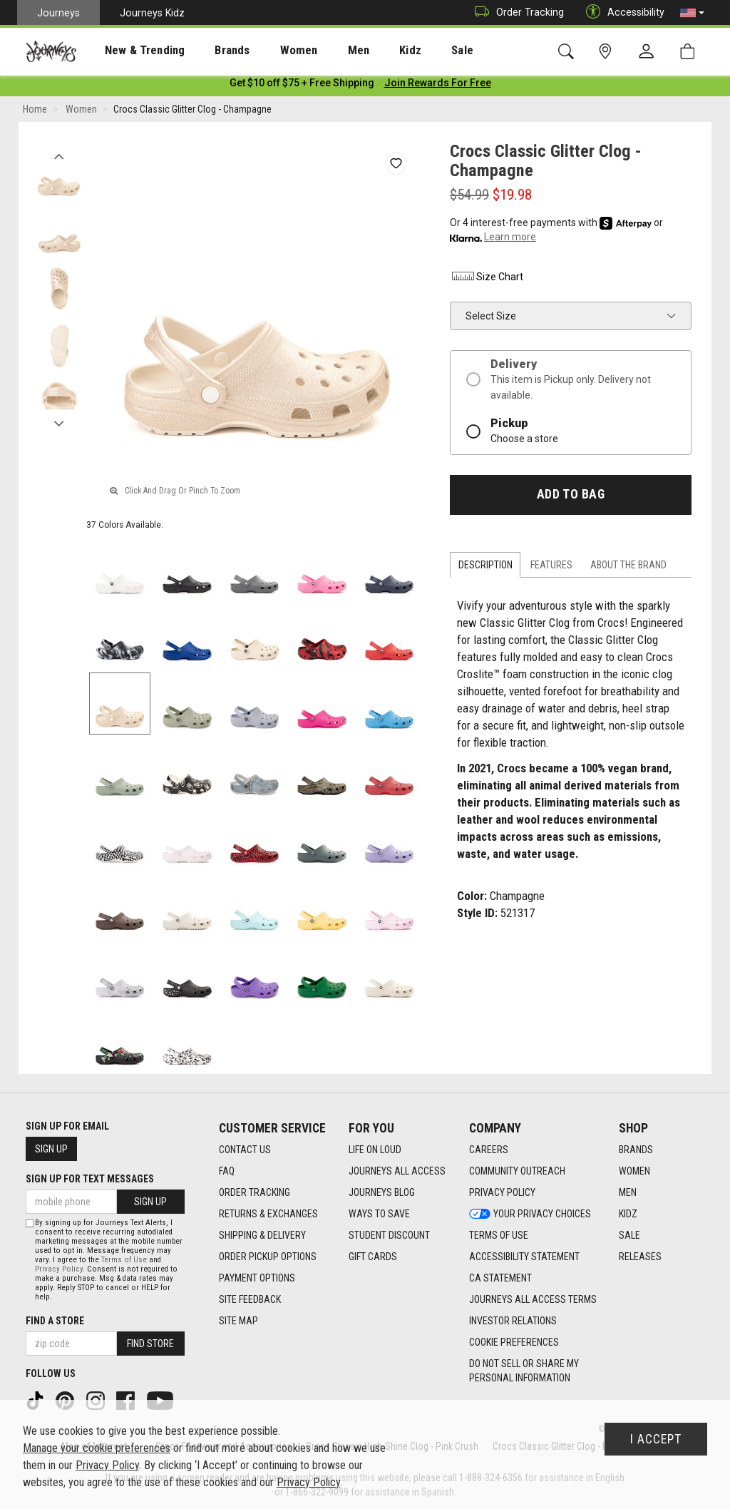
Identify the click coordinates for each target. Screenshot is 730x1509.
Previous (59, 155)
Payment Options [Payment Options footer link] (257, 1278)
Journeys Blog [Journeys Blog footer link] (382, 1192)
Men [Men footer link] (628, 1192)
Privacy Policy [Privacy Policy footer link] (502, 1192)
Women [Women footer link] (634, 1171)
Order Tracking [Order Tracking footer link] (254, 1192)
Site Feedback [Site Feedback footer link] (250, 1299)
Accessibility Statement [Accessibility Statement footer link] (524, 1256)
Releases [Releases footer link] (640, 1256)
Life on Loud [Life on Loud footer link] (375, 1149)
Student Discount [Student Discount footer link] (389, 1235)
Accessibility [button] (621, 12)
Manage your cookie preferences (96, 1448)
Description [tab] (485, 567)
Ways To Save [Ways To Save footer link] (379, 1213)
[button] (692, 12)
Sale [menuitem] (412, 50)
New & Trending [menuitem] (131, 50)
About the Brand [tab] (628, 567)
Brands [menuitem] (210, 50)
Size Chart (486, 279)
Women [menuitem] (269, 50)
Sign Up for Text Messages (90, 1179)
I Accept (656, 1439)
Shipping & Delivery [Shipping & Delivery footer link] (262, 1235)
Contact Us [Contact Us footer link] (245, 1149)
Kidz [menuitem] (367, 50)
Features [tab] (551, 567)
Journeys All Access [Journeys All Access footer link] (397, 1171)
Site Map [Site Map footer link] (238, 1320)
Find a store (55, 1320)
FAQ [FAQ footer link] (227, 1171)
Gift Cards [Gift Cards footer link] (373, 1256)
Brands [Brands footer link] (636, 1149)
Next (59, 423)
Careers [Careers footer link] (488, 1149)
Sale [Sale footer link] (629, 1235)
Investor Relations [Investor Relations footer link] (513, 1320)
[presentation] (132, 50)
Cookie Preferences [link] (514, 1342)
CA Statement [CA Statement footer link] (500, 1278)
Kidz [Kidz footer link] (628, 1213)
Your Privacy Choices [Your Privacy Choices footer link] (530, 1213)
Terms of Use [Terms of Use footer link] (498, 1235)
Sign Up (51, 1149)
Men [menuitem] (320, 50)
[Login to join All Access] (302, 85)
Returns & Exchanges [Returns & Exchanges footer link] (268, 1213)
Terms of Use (124, 1259)
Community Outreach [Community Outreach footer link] (517, 1171)
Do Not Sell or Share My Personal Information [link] (524, 1370)
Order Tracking (516, 12)
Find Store (150, 1343)
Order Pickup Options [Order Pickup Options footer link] (268, 1256)
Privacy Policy (59, 1269)
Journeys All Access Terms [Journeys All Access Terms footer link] (533, 1299)
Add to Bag (571, 497)
